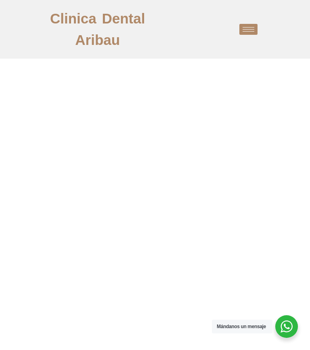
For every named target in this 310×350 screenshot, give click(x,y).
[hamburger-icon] (248, 29)
